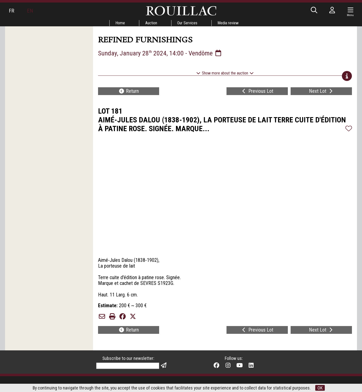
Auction (151, 23)
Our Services (187, 23)
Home (120, 23)
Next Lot (321, 92)
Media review (228, 23)
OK (320, 387)
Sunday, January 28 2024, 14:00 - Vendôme (160, 53)
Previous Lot (257, 92)
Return (128, 92)
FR (11, 11)
